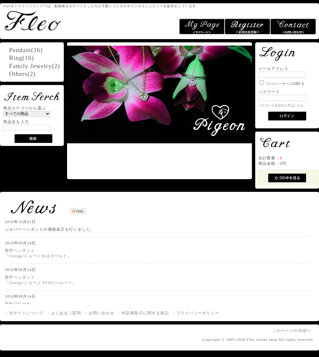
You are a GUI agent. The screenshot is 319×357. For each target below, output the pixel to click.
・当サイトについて (24, 313)
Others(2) (22, 74)
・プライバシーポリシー (195, 313)
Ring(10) (21, 58)
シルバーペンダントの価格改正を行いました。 (50, 229)
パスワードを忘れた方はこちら (281, 105)
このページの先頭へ (291, 331)
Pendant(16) (26, 50)
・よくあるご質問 (64, 313)
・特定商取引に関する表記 (143, 313)
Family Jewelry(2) (34, 66)
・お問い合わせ (99, 313)
